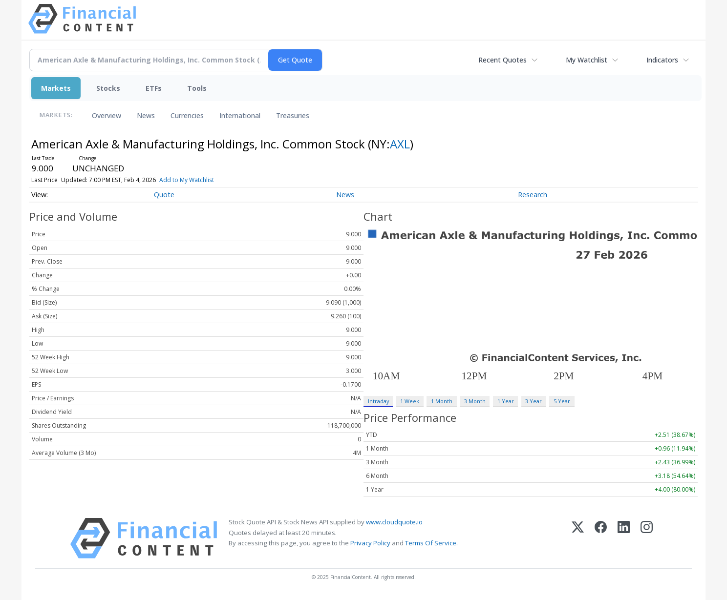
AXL (400, 144)
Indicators (662, 59)
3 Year (533, 401)
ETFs (154, 88)
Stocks (108, 88)
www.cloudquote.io (394, 521)
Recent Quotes (502, 59)
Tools (197, 88)
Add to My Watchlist (186, 180)
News (146, 115)
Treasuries (292, 115)
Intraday (378, 401)
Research (532, 194)
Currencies (187, 115)
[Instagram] (647, 538)
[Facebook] (601, 538)
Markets (56, 88)
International (239, 115)
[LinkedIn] (624, 538)
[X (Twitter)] (578, 538)
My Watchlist (586, 59)
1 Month (441, 401)
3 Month (475, 401)
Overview (106, 115)
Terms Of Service (430, 542)
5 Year (562, 401)
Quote (164, 194)
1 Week (409, 401)
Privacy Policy (370, 542)
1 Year (505, 401)
